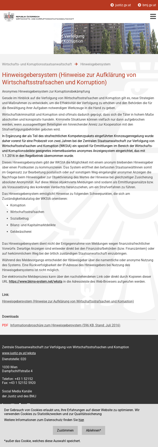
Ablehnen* (93, 430)
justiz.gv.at (121, 5)
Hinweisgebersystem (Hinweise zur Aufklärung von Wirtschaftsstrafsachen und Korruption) (68, 301)
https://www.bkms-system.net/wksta (35, 281)
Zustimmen (65, 430)
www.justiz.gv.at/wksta (19, 353)
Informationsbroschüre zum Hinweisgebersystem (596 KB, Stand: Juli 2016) (65, 325)
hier (81, 420)
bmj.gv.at (147, 5)
